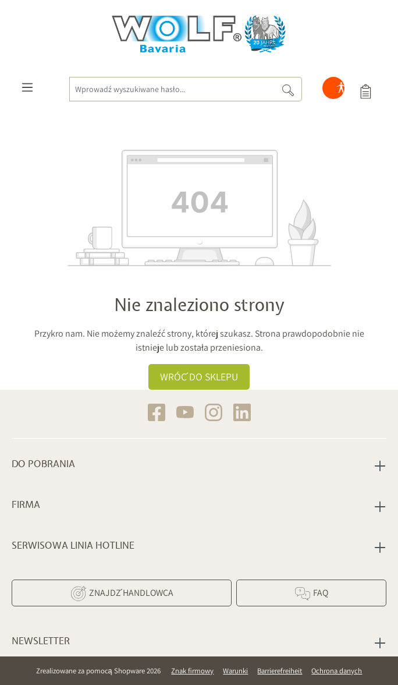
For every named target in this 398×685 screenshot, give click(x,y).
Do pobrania (43, 464)
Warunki (235, 671)
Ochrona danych (336, 671)
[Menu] (27, 90)
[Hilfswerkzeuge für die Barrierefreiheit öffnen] (341, 90)
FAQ (311, 593)
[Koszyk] (365, 90)
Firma (26, 505)
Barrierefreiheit (279, 671)
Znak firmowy (192, 671)
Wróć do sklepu (199, 376)
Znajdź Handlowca (121, 593)
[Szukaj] (288, 89)
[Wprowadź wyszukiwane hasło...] (172, 89)
